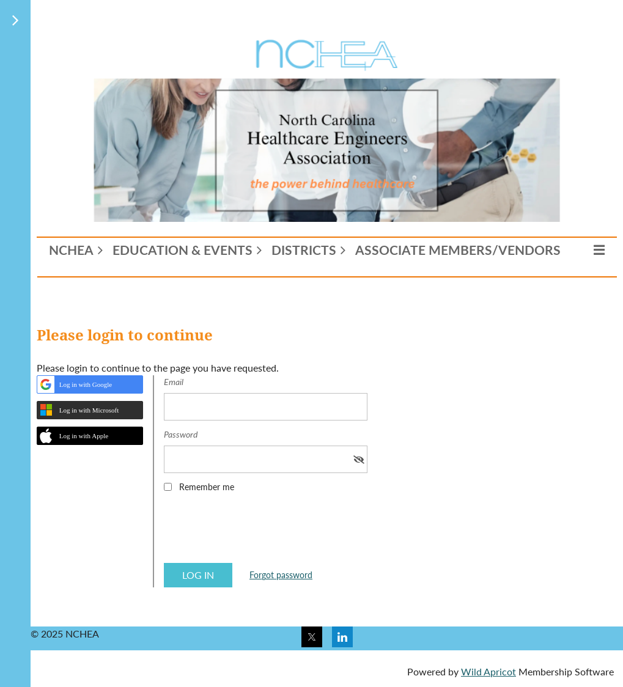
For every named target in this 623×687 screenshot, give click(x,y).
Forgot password (280, 575)
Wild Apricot (488, 671)
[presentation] (257, 532)
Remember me (206, 487)
